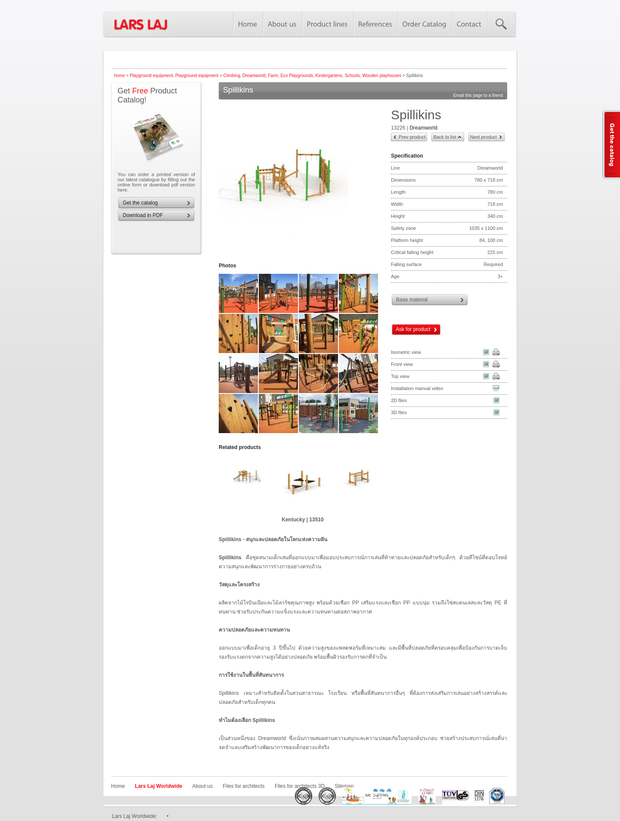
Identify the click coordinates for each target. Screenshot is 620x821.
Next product (483, 136)
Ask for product (413, 329)
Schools (352, 75)
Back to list (444, 136)
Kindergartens (329, 75)
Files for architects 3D (300, 786)
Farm (273, 75)
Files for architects (243, 786)
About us (202, 786)
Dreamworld (254, 75)
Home (118, 786)
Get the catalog (140, 203)
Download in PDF (143, 215)
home (119, 75)
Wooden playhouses (382, 75)
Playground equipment (151, 75)
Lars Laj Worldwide (158, 786)
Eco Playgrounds (296, 75)
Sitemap (344, 786)
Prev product (412, 136)
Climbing (231, 75)
